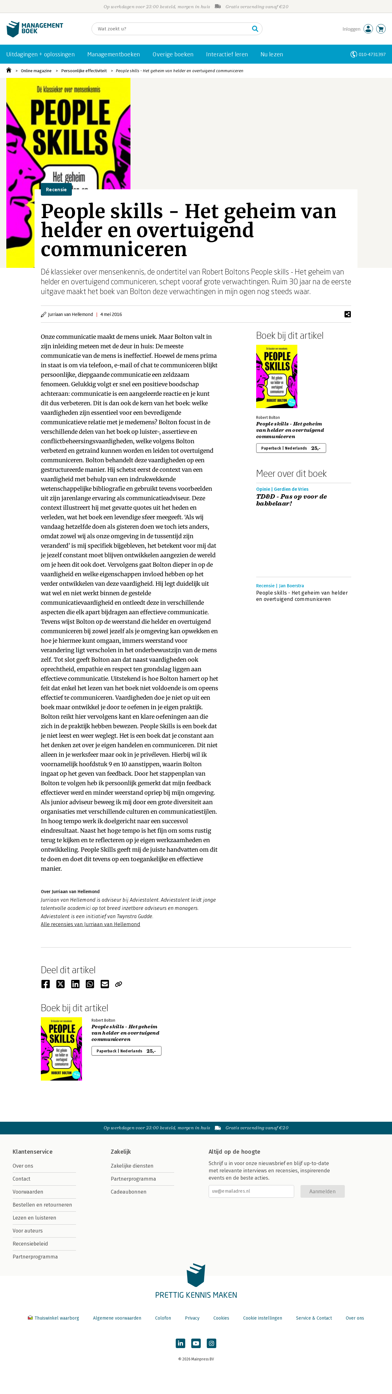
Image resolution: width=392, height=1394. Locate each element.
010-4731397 (372, 54)
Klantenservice (33, 1151)
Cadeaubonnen (129, 1192)
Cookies (221, 1318)
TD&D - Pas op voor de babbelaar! (291, 500)
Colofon (163, 1318)
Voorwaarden (28, 1192)
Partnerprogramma (35, 1257)
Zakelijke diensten (132, 1166)
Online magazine (36, 70)
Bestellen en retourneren (42, 1205)
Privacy (192, 1318)
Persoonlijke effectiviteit (84, 70)
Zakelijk (121, 1151)
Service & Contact (314, 1318)
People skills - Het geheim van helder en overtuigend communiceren (179, 70)
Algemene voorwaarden (117, 1318)
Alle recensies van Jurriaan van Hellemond (90, 924)
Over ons (23, 1166)
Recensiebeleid (30, 1244)
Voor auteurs (28, 1231)
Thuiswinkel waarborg (54, 1318)
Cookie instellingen (262, 1318)
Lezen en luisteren (34, 1218)
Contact (21, 1179)
